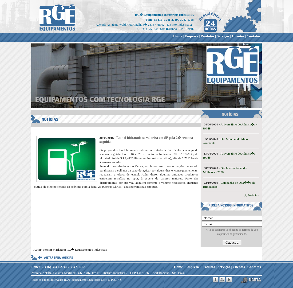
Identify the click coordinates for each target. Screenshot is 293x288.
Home (177, 36)
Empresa (191, 36)
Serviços (223, 36)
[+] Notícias (251, 195)
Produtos (207, 36)
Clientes (238, 36)
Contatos (253, 36)
